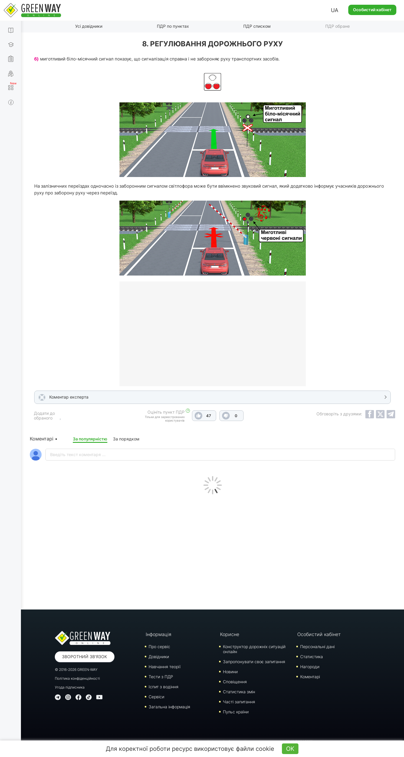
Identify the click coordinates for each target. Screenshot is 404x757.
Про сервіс (159, 646)
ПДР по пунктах (173, 26)
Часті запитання (239, 701)
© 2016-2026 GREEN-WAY (76, 669)
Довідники (159, 656)
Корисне (229, 634)
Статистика (311, 656)
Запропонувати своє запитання (254, 661)
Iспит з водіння (163, 686)
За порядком (126, 438)
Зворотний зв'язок (84, 656)
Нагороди (309, 666)
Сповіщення (235, 681)
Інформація (158, 634)
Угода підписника (70, 687)
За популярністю (90, 438)
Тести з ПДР (161, 676)
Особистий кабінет (372, 9)
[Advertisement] (213, 550)
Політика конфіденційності (77, 678)
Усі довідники (88, 26)
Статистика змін (239, 691)
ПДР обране (337, 26)
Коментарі (310, 676)
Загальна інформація (169, 706)
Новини (230, 671)
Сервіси (156, 696)
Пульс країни (236, 711)
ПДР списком (257, 26)
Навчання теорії (164, 666)
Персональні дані (317, 646)
